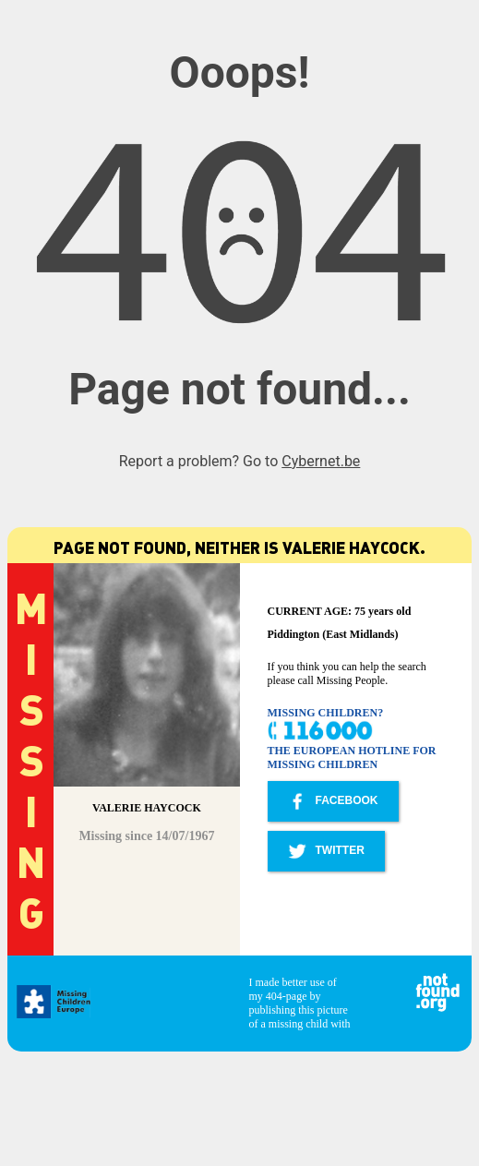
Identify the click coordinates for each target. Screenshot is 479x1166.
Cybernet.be (320, 461)
